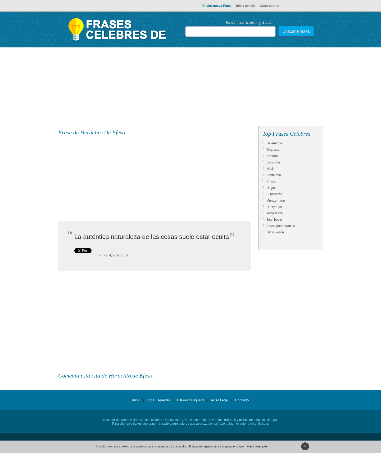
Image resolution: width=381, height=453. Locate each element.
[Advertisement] (190, 88)
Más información (257, 446)
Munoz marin (275, 200)
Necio (270, 169)
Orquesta (272, 150)
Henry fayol (274, 207)
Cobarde (272, 156)
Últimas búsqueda (191, 400)
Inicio (136, 400)
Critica (270, 181)
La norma (273, 162)
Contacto (242, 400)
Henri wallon (275, 232)
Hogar (270, 188)
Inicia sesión (245, 6)
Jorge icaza (274, 213)
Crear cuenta (269, 6)
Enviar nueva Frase (217, 6)
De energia (274, 143)
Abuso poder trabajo (280, 226)
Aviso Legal (220, 400)
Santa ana (273, 175)
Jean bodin (274, 219)
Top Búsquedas (158, 400)
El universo (274, 194)
